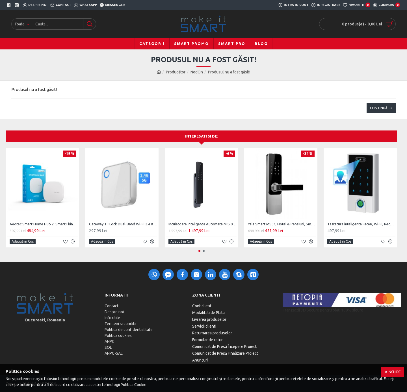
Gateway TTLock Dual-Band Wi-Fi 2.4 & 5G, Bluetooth (123, 224)
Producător (175, 72)
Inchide (394, 372)
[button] (199, 251)
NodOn (196, 72)
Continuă (378, 108)
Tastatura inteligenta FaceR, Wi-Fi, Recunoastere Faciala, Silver (361, 224)
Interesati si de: (201, 136)
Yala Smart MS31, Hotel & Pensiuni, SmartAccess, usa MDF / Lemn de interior (282, 224)
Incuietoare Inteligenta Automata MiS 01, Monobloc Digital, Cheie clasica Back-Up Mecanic (202, 224)
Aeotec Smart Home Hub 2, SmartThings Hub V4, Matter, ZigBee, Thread (44, 224)
